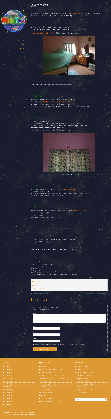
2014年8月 (7, 393)
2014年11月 (7, 384)
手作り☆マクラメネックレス (48, 387)
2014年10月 (7, 387)
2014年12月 (7, 381)
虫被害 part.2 (43, 366)
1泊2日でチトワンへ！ (82, 387)
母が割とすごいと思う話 (83, 381)
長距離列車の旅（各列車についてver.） (51, 401)
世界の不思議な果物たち (47, 393)
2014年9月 (7, 390)
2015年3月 (7, 372)
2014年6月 (7, 398)
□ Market (21, 48)
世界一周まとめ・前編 (82, 366)
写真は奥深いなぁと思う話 (83, 378)
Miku (35, 283)
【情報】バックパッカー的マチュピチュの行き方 (53, 375)
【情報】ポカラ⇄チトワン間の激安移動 (95, 293)
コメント (36, 313)
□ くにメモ (21, 52)
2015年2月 (7, 375)
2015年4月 (7, 369)
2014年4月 (7, 404)
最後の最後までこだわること (84, 375)
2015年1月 (7, 378)
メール (35, 332)
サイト (34, 338)
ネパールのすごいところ (83, 393)
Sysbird (34, 414)
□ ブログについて (19, 40)
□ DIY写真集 (21, 44)
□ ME (22, 57)
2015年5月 (7, 366)
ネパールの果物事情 (45, 372)
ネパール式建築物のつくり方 (40, 293)
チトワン (36, 288)
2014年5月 (7, 401)
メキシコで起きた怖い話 (47, 398)
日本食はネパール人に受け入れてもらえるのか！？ (54, 378)
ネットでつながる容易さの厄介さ (85, 384)
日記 (35, 286)
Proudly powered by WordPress (11, 414)
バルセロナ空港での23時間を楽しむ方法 (51, 369)
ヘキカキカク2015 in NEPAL (84, 372)
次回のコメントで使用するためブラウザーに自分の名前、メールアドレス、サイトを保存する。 (61, 344)
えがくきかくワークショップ (84, 390)
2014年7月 (7, 395)
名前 (35, 326)
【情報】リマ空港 (45, 390)
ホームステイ (43, 288)
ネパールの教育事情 (45, 381)
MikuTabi (42, 395)
